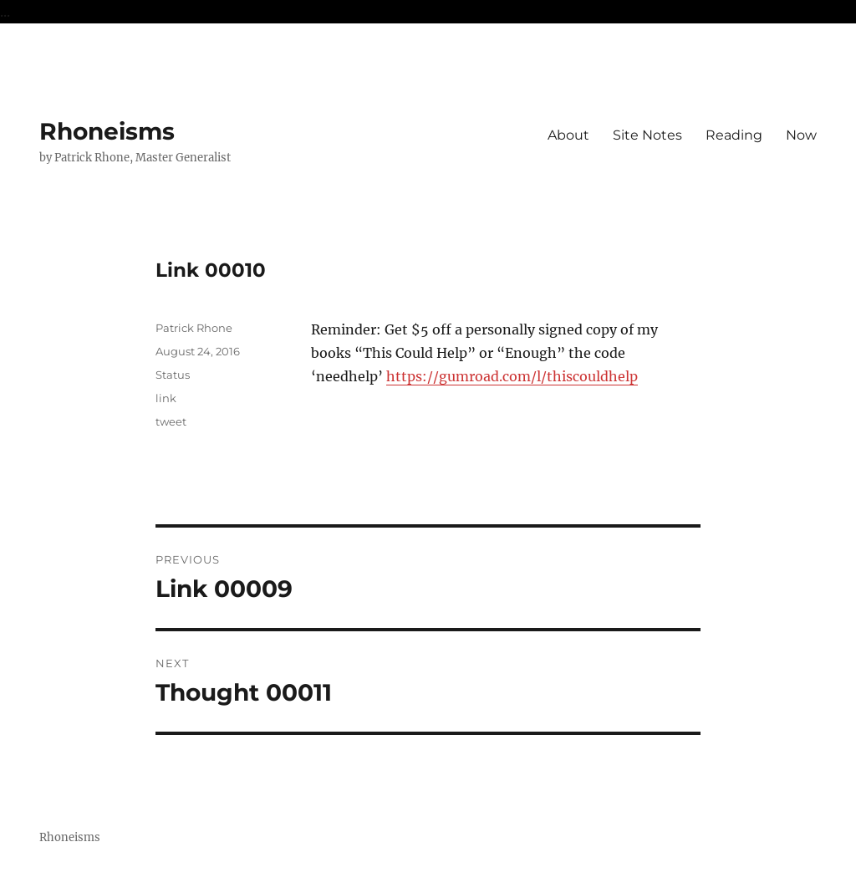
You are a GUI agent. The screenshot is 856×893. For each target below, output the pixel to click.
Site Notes (647, 135)
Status (172, 374)
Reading (734, 135)
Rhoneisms (107, 131)
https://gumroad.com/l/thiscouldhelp (512, 376)
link (165, 398)
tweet (170, 421)
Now (801, 135)
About (568, 135)
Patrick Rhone (193, 327)
